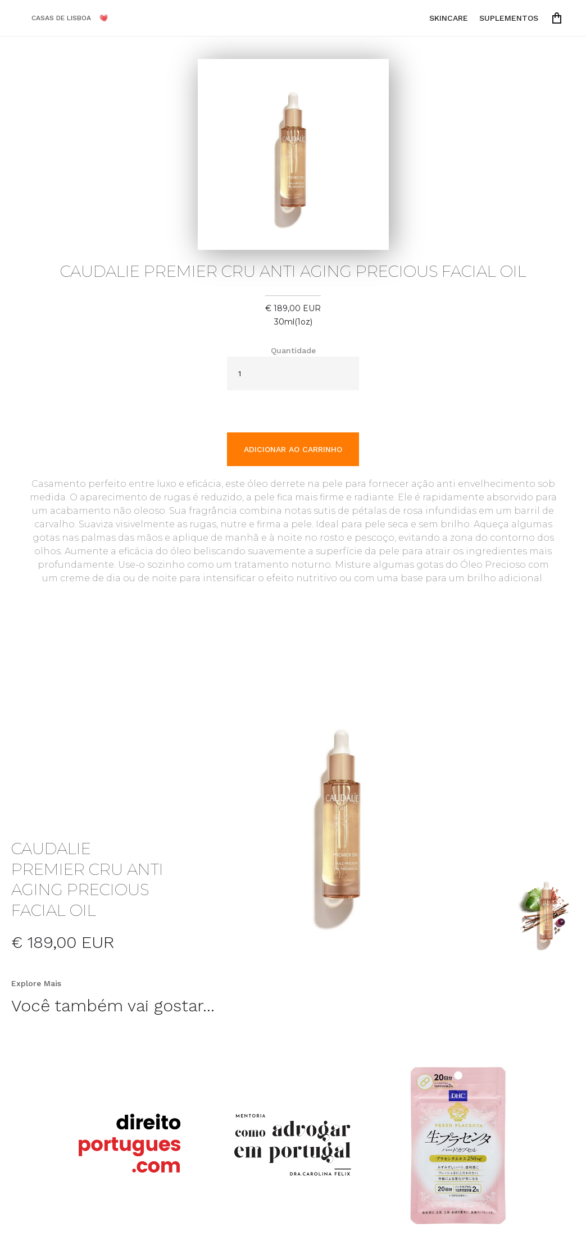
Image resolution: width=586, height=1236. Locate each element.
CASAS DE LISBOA (61, 18)
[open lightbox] (342, 821)
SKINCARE (448, 17)
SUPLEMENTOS (508, 17)
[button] (559, 18)
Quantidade (293, 350)
